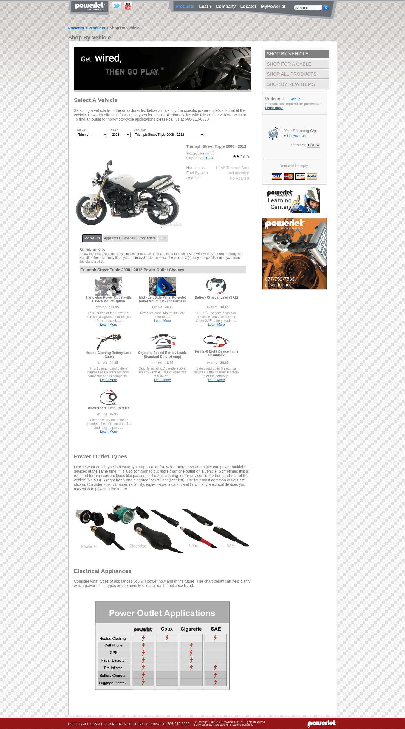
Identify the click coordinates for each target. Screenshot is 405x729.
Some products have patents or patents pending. (223, 724)
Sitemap (139, 723)
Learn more (274, 108)
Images (129, 238)
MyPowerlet (273, 6)
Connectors (147, 238)
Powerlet (76, 28)
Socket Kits (92, 238)
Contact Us (156, 723)
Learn (206, 6)
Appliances (112, 238)
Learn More (108, 325)
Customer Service (117, 723)
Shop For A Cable (289, 64)
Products (97, 28)
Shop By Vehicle (287, 53)
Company (227, 6)
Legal (82, 723)
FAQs (72, 723)
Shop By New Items (291, 84)
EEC (208, 158)
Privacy (94, 723)
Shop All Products (291, 74)
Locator (249, 6)
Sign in (295, 99)
